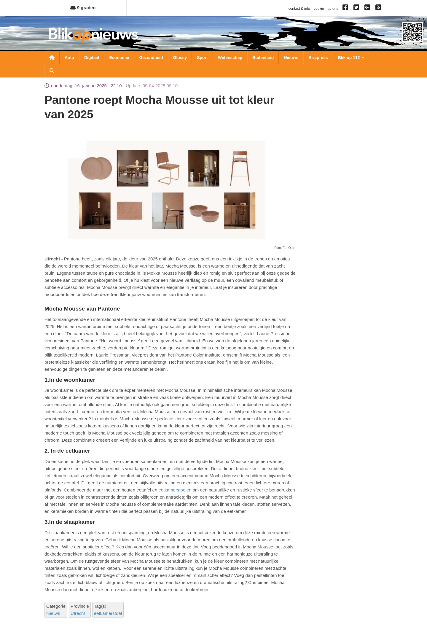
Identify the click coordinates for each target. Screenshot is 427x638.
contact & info (299, 9)
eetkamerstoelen (174, 489)
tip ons (333, 9)
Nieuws (291, 57)
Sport (202, 57)
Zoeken (52, 70)
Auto (69, 57)
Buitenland (263, 57)
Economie (119, 57)
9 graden (83, 7)
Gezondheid (151, 57)
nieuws (53, 613)
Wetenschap (230, 57)
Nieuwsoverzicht (51, 57)
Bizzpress (318, 57)
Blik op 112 (351, 57)
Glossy (180, 57)
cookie (319, 9)
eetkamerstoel (108, 613)
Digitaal (91, 57)
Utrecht (78, 613)
